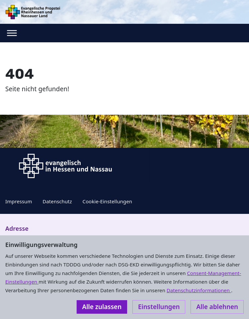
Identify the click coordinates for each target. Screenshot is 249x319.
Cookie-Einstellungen (107, 201)
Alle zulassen (102, 306)
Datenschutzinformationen (198, 290)
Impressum (18, 201)
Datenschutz (57, 201)
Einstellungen (159, 306)
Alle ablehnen (217, 306)
